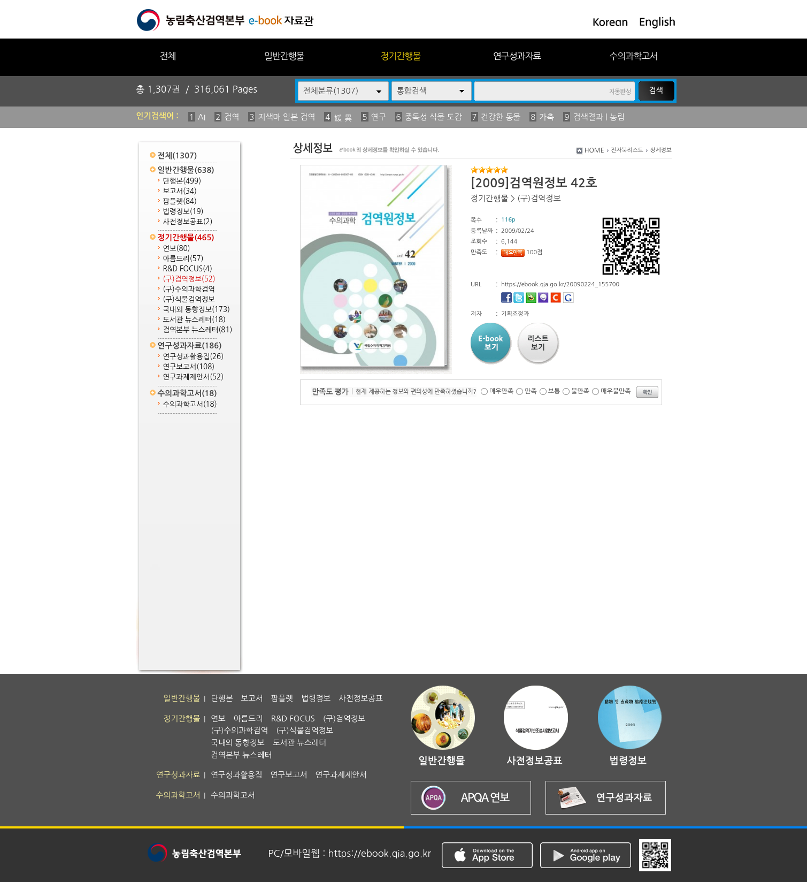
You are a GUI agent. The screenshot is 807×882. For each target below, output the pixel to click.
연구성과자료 (517, 55)
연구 (378, 117)
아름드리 (183, 258)
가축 (546, 117)
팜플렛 (180, 201)
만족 (531, 391)
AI (202, 117)
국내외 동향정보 (196, 309)
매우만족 (501, 391)
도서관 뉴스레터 (194, 319)
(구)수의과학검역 (189, 289)
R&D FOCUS (187, 268)
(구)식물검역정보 (189, 299)
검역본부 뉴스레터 (198, 329)
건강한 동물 (501, 117)
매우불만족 (616, 391)
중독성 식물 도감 (433, 117)
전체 (167, 55)
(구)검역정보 (189, 279)
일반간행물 (284, 55)
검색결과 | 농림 (599, 117)
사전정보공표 (188, 221)
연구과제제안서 (193, 377)
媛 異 (343, 118)
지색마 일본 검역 (286, 117)
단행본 (182, 181)
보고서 (180, 191)
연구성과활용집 (193, 356)
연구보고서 (189, 366)
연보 (176, 248)
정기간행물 (401, 55)
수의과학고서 (634, 55)
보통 (554, 391)
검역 (231, 117)
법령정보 (183, 211)
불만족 (580, 391)
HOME (594, 150)
